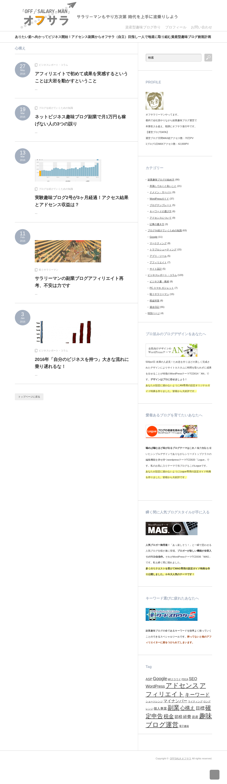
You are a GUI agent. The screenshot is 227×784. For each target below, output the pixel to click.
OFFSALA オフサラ (180, 758)
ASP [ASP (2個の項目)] (149, 679)
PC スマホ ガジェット (162, 288)
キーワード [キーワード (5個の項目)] (197, 694)
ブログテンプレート (161, 205)
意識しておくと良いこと (163, 186)
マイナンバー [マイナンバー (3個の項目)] (175, 701)
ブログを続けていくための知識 (56, 108)
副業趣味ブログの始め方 (161, 179)
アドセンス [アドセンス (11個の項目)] (182, 685)
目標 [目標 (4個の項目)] (200, 708)
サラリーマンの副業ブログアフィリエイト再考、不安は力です (79, 282)
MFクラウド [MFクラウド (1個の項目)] (174, 679)
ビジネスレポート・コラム (53, 64)
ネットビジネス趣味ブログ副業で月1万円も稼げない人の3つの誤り (80, 120)
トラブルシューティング (163, 249)
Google (153, 237)
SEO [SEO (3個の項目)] (193, 679)
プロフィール (175, 27)
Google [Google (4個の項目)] (160, 678)
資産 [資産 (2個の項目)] (195, 717)
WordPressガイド (159, 198)
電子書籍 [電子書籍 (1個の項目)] (184, 726)
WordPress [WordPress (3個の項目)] (155, 686)
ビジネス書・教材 (159, 281)
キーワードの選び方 (161, 211)
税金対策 (154, 300)
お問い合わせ (201, 27)
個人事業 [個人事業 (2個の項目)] (160, 708)
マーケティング (158, 243)
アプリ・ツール (158, 256)
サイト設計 (156, 268)
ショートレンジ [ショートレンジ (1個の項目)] (154, 701)
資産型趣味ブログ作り (143, 27)
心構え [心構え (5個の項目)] (187, 708)
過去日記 (154, 307)
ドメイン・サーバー (161, 192)
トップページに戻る (29, 396)
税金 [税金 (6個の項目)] (169, 716)
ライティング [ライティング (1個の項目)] (195, 701)
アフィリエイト (158, 262)
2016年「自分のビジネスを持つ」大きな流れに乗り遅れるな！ (82, 363)
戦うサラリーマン (48, 269)
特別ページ (154, 313)
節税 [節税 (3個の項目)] (178, 717)
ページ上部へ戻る (218, 775)
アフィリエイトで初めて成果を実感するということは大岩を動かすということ (81, 77)
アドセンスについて (161, 217)
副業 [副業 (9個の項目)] (174, 707)
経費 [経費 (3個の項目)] (187, 717)
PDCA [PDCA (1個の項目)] (185, 679)
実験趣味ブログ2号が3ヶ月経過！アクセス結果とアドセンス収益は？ (81, 201)
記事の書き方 (157, 224)
